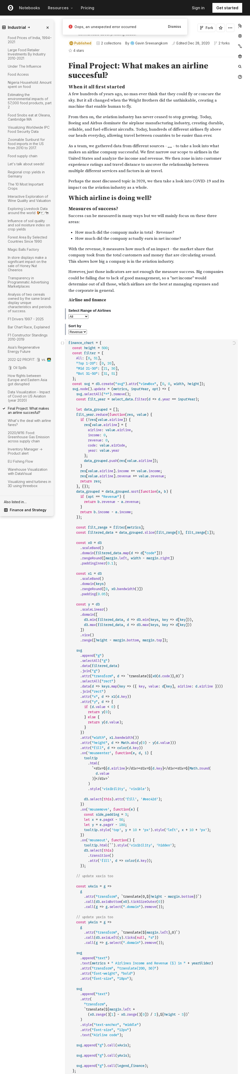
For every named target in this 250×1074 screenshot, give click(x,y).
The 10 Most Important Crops (25, 186)
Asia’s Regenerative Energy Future (24, 349)
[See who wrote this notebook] (146, 43)
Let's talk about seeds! (26, 164)
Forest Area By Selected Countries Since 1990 (27, 239)
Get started (227, 7)
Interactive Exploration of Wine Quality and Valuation (29, 198)
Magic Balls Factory (23, 249)
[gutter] (45, 519)
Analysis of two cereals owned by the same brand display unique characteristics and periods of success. (30, 302)
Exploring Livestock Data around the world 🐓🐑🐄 (28, 211)
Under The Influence (24, 66)
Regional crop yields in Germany (26, 174)
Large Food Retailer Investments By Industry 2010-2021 (27, 54)
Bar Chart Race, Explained (29, 327)
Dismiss (174, 26)
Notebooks (29, 7)
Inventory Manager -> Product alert (25, 451)
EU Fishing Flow (20, 461)
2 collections (108, 43)
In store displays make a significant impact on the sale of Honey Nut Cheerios (27, 263)
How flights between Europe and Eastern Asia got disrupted (27, 380)
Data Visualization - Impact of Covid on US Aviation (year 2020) (29, 396)
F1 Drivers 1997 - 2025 (26, 319)
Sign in (198, 7)
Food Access (18, 74)
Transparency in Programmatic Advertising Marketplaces (28, 282)
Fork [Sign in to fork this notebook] (206, 28)
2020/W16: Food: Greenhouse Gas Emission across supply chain (29, 437)
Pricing (87, 7)
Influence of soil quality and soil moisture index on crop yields (29, 225)
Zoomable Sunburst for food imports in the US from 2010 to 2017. (26, 143)
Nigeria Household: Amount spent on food (30, 84)
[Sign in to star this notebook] (221, 28)
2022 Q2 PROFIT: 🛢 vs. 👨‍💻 (29, 359)
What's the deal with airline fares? (29, 422)
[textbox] (152, 519)
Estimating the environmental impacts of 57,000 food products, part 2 (30, 101)
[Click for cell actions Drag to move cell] (62, 519)
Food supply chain (22, 156)
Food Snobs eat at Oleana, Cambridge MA (29, 117)
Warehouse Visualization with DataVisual (27, 471)
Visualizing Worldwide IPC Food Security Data (29, 129)
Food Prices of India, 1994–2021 (30, 40)
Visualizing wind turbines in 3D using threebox (29, 484)
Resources (60, 7)
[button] (63, 59)
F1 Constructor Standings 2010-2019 (28, 337)
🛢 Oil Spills (17, 367)
